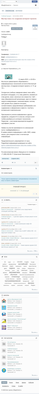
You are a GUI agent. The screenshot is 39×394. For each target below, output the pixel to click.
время (25, 266)
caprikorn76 (4, 222)
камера (23, 268)
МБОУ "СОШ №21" (12, 325)
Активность (5, 386)
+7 (10, 54)
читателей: (14, 190)
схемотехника (8, 283)
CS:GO (19, 262)
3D (5, 262)
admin (3, 46)
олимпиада (16, 277)
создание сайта (15, 158)
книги (13, 270)
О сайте (20, 386)
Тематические (9, 11)
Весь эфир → (30, 250)
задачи (12, 268)
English (27, 262)
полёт (31, 279)
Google (32, 262)
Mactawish (4, 236)
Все (3, 11)
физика (31, 283)
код (18, 270)
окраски (7, 277)
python (4, 264)
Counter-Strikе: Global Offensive (10, 238)
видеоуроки (18, 266)
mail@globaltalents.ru (11, 57)
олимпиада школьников (28, 277)
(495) (12, 54)
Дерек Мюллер (32, 266)
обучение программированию (27, 274)
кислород (7, 270)
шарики (13, 285)
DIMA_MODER (5, 243)
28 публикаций (24, 190)
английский (22, 264)
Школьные (19, 11)
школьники (20, 285)
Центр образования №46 (14, 299)
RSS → (36, 250)
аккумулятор (12, 264)
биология (5, 266)
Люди (17, 382)
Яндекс (33, 285)
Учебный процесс (6, 16)
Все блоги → (35, 375)
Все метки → (35, 289)
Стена (13, 386)
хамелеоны (6, 285)
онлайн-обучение (10, 279)
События (31, 382)
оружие (19, 279)
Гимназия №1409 (12, 306)
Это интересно (11, 342)
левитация (24, 270)
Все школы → (35, 332)
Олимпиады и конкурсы (14, 368)
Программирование (13, 362)
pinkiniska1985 (5, 207)
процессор (26, 281)
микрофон (24, 272)
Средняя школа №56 (13, 312)
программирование (13, 281)
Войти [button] (34, 1)
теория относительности (20, 283)
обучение (13, 274)
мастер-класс (5, 158)
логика (31, 270)
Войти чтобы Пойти (17, 28)
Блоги (11, 382)
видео (11, 266)
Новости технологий (7, 209)
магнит (5, 272)
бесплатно (33, 264)
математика (14, 272)
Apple (9, 262)
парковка (25, 279)
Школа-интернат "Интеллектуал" (16, 319)
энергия (27, 285)
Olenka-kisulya (5, 215)
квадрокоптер (31, 268)
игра (18, 268)
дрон (5, 268)
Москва (33, 272)
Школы (24, 382)
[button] (32, 204)
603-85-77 (16, 54)
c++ (14, 262)
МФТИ (6, 274)
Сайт (32, 281)
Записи (4, 382)
